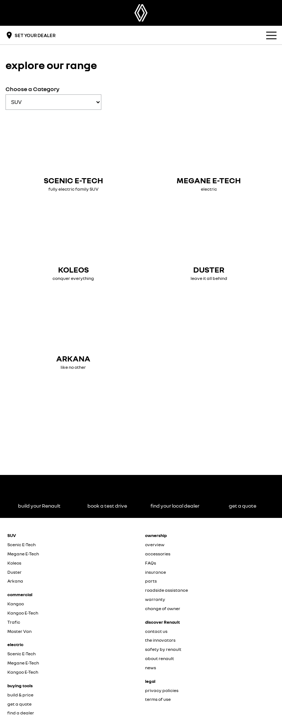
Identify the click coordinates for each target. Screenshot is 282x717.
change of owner (162, 608)
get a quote (19, 704)
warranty (155, 599)
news (150, 667)
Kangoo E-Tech (22, 613)
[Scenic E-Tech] (73, 154)
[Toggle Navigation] (271, 35)
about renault (159, 658)
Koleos (14, 563)
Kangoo (15, 603)
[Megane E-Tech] (208, 154)
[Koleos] (73, 243)
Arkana (15, 581)
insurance (155, 572)
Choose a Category (53, 97)
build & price (20, 695)
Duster (14, 572)
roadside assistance (166, 590)
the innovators (160, 640)
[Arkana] (73, 332)
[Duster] (208, 243)
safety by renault (163, 649)
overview (154, 544)
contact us (156, 631)
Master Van (19, 631)
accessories (157, 553)
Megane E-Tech (23, 553)
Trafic (13, 622)
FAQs (150, 563)
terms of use (158, 699)
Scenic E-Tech (21, 544)
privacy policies (161, 690)
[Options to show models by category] (53, 102)
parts (151, 581)
